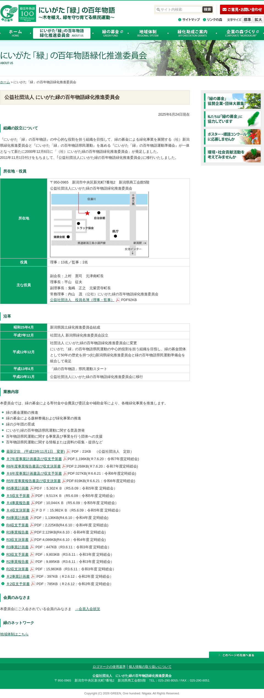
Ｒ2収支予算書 (18, 584)
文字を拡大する (258, 19)
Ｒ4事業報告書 (18, 503)
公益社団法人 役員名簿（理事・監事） (82, 300)
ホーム (5, 82)
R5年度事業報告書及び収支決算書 (33, 481)
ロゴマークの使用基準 (109, 666)
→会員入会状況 (87, 609)
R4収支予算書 (17, 525)
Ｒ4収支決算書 (18, 510)
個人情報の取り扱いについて (150, 666)
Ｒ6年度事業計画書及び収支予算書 (34, 473)
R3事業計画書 (17, 547)
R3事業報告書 (17, 532)
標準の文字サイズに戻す (247, 19)
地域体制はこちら (14, 634)
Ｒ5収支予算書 (18, 496)
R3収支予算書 (17, 554)
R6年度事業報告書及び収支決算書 (33, 466)
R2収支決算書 (17, 569)
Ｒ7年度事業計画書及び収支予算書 (34, 459)
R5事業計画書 (17, 488)
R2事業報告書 (17, 562)
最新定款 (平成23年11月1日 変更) (35, 451)
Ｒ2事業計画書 (18, 576)
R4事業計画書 (17, 518)
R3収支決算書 (17, 540)
